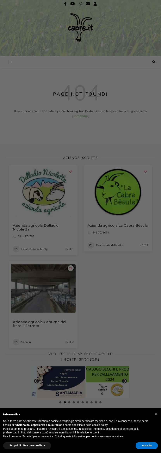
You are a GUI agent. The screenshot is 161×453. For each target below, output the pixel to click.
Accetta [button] (147, 445)
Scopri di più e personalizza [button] (27, 445)
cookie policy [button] (100, 424)
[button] (156, 414)
